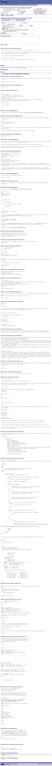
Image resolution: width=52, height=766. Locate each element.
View (2, 15)
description (25, 22)
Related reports (26, 73)
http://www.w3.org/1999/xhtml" (11, 701)
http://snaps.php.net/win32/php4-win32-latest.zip (34, 112)
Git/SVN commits (18, 73)
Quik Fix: (4, 22)
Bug (2, 7)
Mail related (23, 11)
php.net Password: (20, 20)
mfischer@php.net (14, 110)
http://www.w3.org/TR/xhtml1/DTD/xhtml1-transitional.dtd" (12, 700)
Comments (6, 73)
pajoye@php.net (13, 728)
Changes (11, 73)
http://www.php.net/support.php (9, 732)
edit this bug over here (21, 19)
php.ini (1, 67)
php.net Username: (5, 20)
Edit (11, 15)
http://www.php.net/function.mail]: (14, 214)
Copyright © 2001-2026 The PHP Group (11, 764)
